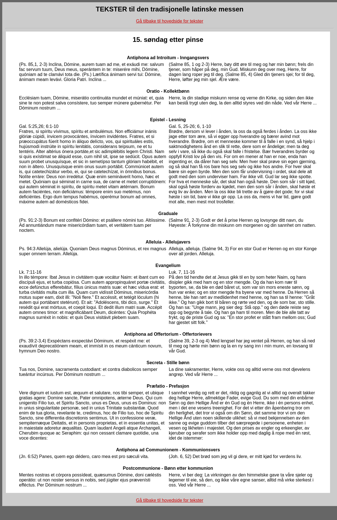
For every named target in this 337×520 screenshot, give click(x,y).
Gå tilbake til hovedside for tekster (169, 21)
